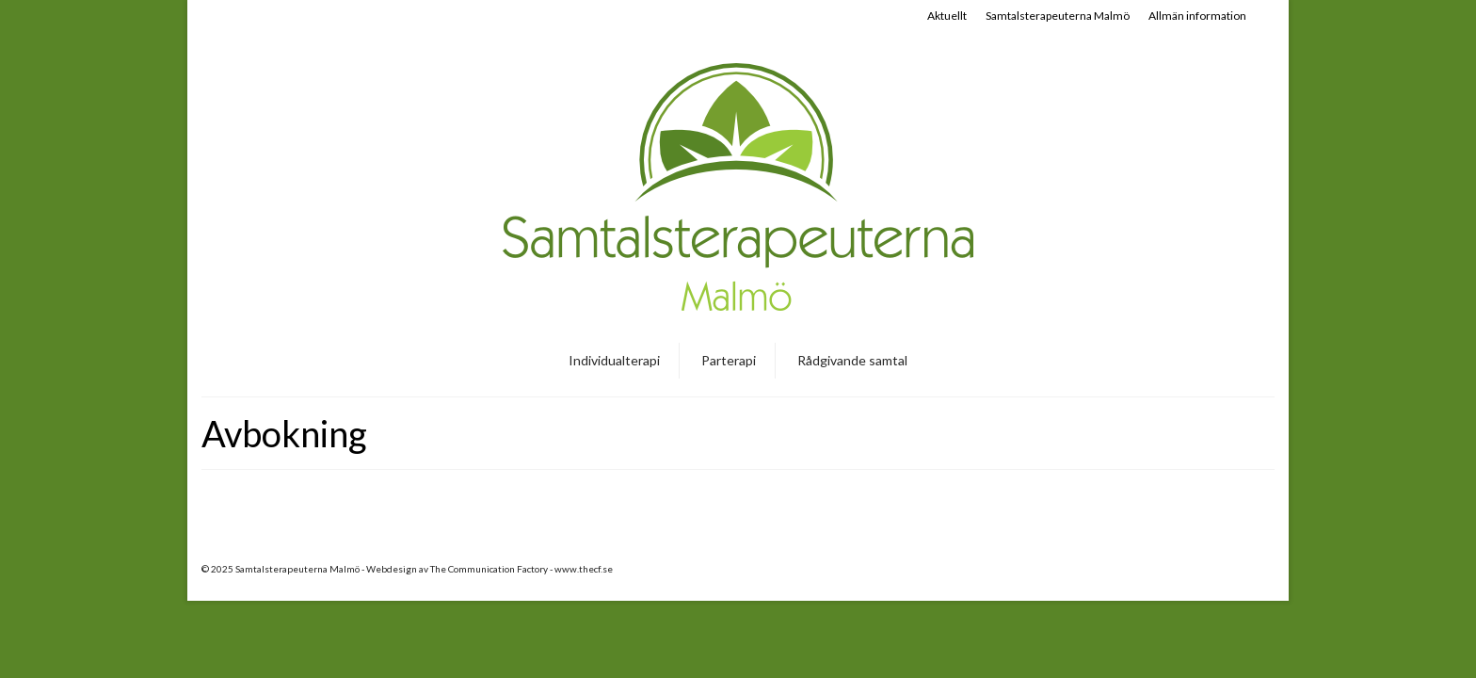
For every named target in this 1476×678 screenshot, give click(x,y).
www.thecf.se (583, 568)
